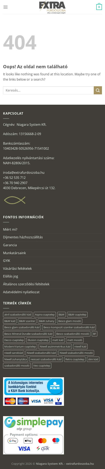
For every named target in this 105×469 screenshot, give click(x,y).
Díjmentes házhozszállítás (23, 237)
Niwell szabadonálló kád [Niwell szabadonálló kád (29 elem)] (41, 353)
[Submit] (98, 90)
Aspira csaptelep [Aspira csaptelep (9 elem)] (45, 314)
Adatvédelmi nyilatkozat (21, 292)
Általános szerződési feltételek (26, 284)
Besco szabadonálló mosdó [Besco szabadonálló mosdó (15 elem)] (72, 334)
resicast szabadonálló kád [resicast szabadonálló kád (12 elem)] (46, 359)
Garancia (10, 245)
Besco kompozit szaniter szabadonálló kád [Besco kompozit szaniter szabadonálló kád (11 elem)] (69, 327)
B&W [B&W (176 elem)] (61, 314)
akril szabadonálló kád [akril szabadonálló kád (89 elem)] (17, 314)
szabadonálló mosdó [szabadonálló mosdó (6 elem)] (16, 365)
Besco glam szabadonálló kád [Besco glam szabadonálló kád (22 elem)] (22, 327)
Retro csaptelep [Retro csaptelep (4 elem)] (74, 359)
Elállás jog (10, 276)
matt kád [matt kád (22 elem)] (57, 340)
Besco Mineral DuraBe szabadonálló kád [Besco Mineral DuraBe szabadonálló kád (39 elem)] (28, 334)
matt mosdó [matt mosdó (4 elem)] (74, 340)
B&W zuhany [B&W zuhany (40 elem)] (46, 321)
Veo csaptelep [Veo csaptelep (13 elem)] (41, 365)
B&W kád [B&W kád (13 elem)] (9, 321)
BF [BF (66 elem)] (94, 334)
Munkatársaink (14, 253)
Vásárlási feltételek (17, 268)
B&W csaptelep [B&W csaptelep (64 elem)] (77, 314)
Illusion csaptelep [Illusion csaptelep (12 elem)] (38, 340)
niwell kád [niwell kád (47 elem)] (80, 346)
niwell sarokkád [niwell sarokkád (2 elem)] (13, 353)
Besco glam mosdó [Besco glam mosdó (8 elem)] (69, 321)
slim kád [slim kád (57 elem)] (93, 359)
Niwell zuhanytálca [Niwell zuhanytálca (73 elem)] (15, 359)
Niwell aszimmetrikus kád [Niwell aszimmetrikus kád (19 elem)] (55, 346)
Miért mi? (10, 229)
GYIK (6, 260)
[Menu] (5, 7)
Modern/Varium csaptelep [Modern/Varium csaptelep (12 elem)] (20, 346)
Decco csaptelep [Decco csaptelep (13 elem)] (14, 340)
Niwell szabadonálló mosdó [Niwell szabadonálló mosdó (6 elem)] (76, 353)
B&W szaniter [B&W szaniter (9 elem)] (27, 321)
